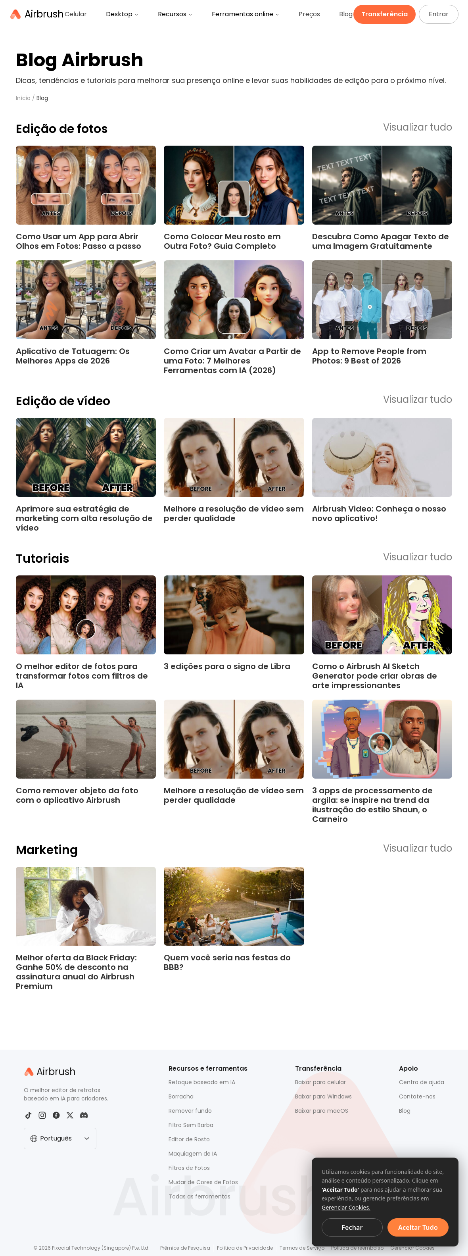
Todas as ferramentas (199, 1196)
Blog (346, 14)
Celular (76, 14)
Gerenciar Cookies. (346, 1207)
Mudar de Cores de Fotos (203, 1182)
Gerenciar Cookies (412, 1247)
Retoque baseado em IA (202, 1082)
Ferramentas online (246, 14)
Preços (309, 14)
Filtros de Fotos (189, 1168)
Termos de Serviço (302, 1247)
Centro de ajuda (421, 1082)
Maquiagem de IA (193, 1154)
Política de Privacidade (245, 1247)
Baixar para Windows (323, 1096)
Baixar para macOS (321, 1111)
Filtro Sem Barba (191, 1125)
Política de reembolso (357, 1247)
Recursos (175, 14)
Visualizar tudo (417, 128)
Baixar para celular (320, 1082)
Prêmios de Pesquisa (185, 1247)
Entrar (439, 14)
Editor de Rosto (189, 1139)
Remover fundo (190, 1111)
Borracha (181, 1096)
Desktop (122, 14)
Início (23, 98)
